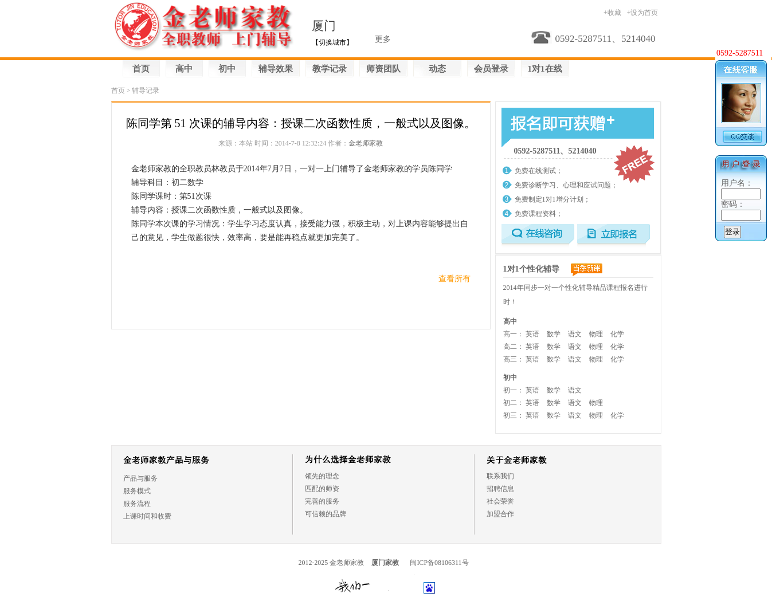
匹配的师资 (322, 489)
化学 (617, 334)
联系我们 (500, 476)
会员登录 (491, 68)
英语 (532, 334)
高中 (184, 68)
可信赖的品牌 (325, 514)
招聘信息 (500, 489)
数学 (554, 334)
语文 (575, 334)
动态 (437, 68)
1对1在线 (545, 68)
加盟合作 (500, 514)
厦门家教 (385, 563)
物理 (596, 334)
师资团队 (383, 68)
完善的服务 (322, 501)
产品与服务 (140, 478)
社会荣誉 (500, 501)
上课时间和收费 (147, 516)
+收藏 (612, 13)
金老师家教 (365, 143)
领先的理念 (322, 476)
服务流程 (137, 504)
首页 (141, 68)
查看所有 (454, 278)
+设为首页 (643, 13)
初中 (227, 68)
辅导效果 (275, 68)
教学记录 (329, 68)
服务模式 (137, 491)
